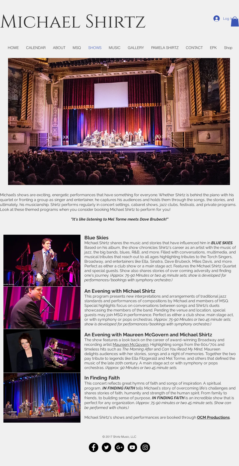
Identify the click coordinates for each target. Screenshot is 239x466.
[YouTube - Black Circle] (132, 447)
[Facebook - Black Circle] (93, 447)
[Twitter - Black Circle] (106, 447)
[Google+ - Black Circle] (119, 447)
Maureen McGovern (131, 344)
